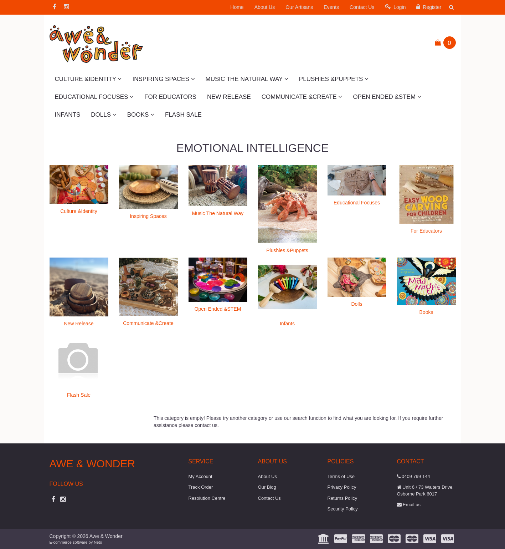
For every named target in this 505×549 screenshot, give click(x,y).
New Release (229, 96)
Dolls (103, 114)
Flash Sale (183, 114)
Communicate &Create (302, 96)
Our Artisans (299, 7)
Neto (98, 542)
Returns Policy (342, 498)
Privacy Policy (342, 487)
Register (428, 7)
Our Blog (267, 487)
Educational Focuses (94, 96)
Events (331, 7)
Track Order (201, 487)
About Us (264, 7)
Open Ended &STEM (387, 96)
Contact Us (362, 7)
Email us (409, 504)
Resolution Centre (207, 498)
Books (140, 114)
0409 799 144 (413, 476)
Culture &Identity (88, 79)
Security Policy (343, 509)
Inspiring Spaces (163, 79)
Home (236, 7)
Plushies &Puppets (334, 79)
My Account (200, 476)
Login (395, 7)
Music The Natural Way (247, 79)
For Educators (170, 96)
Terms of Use (341, 476)
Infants (68, 114)
